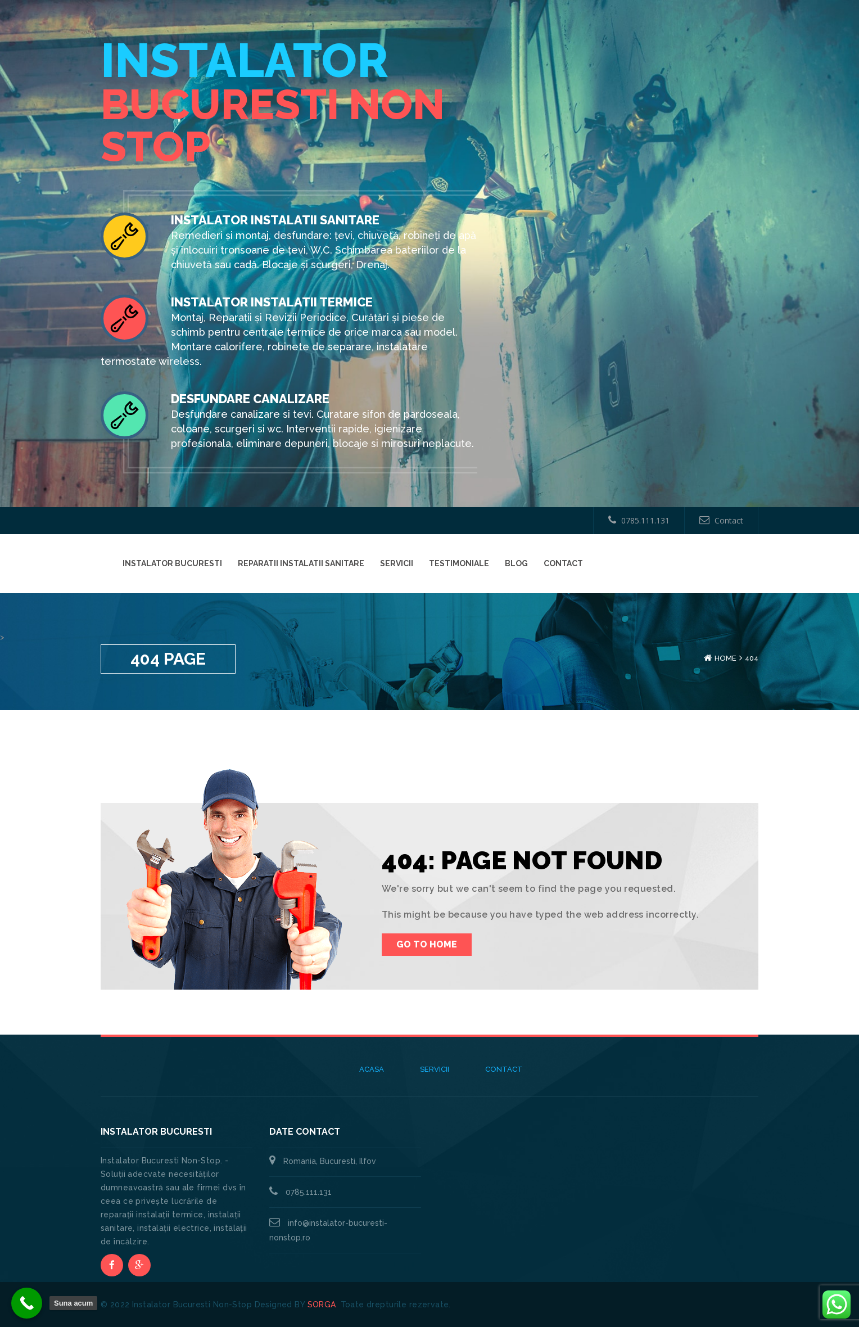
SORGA (322, 1304)
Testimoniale (459, 563)
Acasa (371, 1069)
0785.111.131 (639, 520)
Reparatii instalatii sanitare (301, 563)
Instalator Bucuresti (172, 563)
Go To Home (426, 944)
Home (725, 658)
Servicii (396, 563)
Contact (721, 520)
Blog (516, 563)
